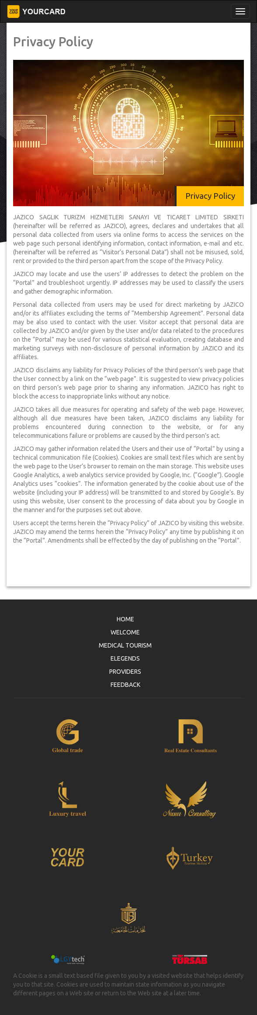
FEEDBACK (125, 684)
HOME (125, 619)
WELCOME (125, 632)
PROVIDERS (125, 671)
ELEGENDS (125, 658)
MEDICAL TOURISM (125, 645)
